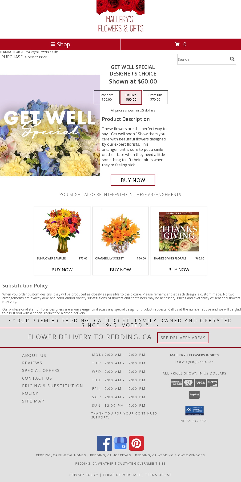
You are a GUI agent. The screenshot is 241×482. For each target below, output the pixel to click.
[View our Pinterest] (136, 449)
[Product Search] (202, 59)
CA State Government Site (142, 463)
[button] (194, 410)
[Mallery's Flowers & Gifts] (120, 31)
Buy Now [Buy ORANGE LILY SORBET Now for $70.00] (120, 270)
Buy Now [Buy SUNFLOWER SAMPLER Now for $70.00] (62, 270)
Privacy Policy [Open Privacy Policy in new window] (83, 475)
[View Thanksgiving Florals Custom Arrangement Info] (179, 231)
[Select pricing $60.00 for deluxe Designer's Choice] (130, 97)
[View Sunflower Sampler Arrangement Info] (62, 231)
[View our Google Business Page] (120, 449)
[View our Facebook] (104, 449)
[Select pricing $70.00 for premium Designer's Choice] (155, 97)
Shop (60, 44)
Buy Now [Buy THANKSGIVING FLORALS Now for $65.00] (178, 270)
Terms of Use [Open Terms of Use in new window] (158, 475)
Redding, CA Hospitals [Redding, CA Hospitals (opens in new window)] (110, 455)
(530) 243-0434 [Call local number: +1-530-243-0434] (201, 361)
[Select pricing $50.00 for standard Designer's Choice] (106, 97)
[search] (232, 59)
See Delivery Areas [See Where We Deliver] (183, 337)
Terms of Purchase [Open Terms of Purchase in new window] (122, 475)
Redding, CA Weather (94, 463)
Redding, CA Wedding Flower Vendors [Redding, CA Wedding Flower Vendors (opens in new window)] (170, 455)
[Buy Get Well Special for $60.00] (133, 180)
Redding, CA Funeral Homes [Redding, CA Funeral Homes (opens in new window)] (61, 455)
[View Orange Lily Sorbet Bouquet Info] (120, 231)
